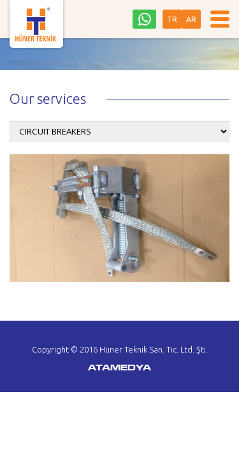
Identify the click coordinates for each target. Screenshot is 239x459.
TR (172, 19)
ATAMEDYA (119, 368)
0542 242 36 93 (144, 19)
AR (191, 19)
